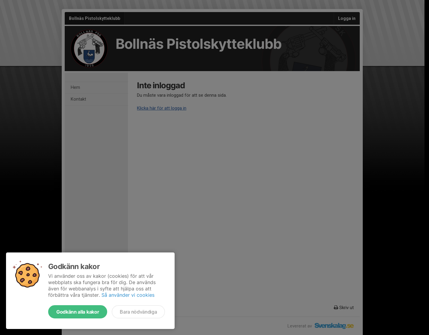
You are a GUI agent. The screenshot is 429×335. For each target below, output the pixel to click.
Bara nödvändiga (138, 312)
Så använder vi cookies (127, 295)
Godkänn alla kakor (77, 312)
